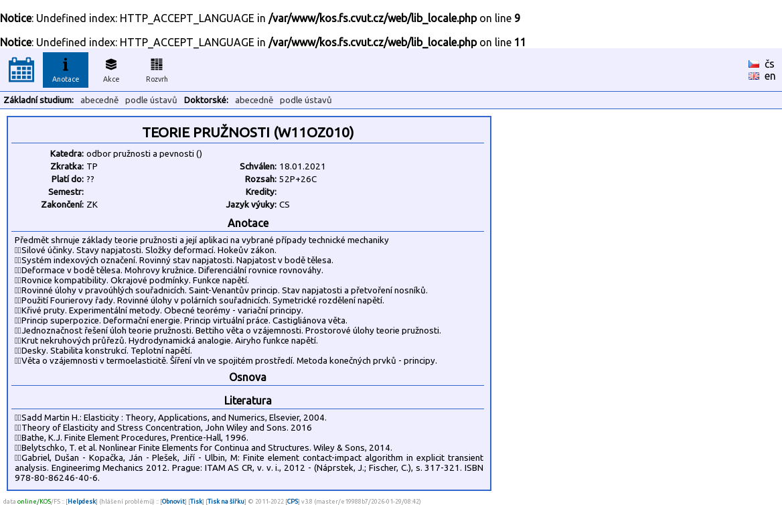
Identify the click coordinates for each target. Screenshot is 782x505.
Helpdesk (82, 501)
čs (770, 64)
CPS (292, 501)
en (770, 76)
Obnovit (173, 501)
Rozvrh (157, 68)
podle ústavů (151, 100)
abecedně (99, 100)
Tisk (196, 501)
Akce (111, 68)
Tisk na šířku (226, 501)
